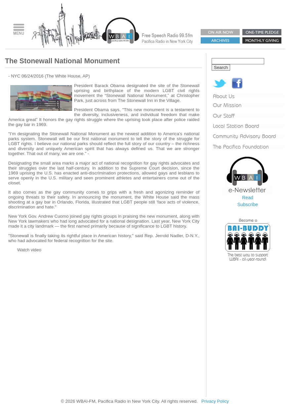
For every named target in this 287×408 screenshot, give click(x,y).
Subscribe (247, 204)
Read (247, 197)
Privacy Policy (215, 401)
